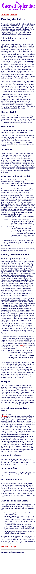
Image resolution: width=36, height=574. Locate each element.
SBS (2, 547)
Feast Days (23, 345)
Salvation (4, 416)
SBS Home (5, 15)
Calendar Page (10, 547)
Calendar (13, 15)
